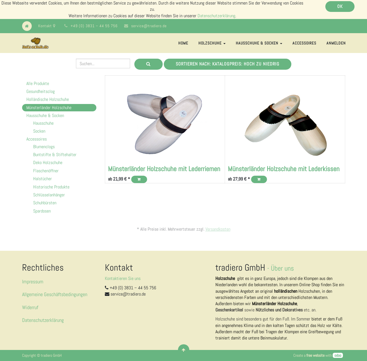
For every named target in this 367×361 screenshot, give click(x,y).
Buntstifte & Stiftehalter (55, 155)
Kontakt (47, 25)
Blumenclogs (44, 147)
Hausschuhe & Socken (45, 115)
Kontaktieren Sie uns (123, 278)
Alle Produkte (37, 83)
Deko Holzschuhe (47, 162)
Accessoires (36, 139)
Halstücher (42, 179)
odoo (337, 355)
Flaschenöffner (46, 171)
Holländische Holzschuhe (47, 99)
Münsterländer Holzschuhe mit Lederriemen (164, 168)
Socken (39, 131)
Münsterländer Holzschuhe (48, 108)
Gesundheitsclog (40, 91)
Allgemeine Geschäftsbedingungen (54, 294)
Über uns (282, 268)
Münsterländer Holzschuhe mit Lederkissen (284, 168)
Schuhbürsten (44, 203)
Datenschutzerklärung (216, 16)
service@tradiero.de (149, 25)
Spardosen (42, 211)
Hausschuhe (43, 123)
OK (340, 6)
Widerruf (30, 307)
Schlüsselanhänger (49, 195)
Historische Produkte (51, 187)
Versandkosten (217, 229)
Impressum (32, 281)
